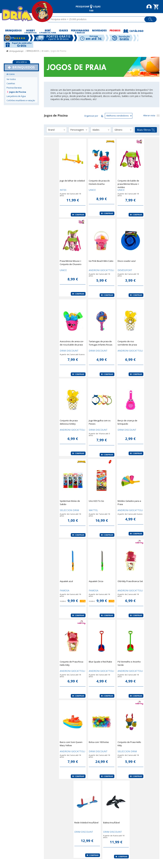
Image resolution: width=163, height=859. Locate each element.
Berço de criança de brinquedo (127, 422)
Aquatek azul (66, 581)
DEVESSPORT (125, 270)
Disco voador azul (126, 260)
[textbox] (97, 19)
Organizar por (91, 115)
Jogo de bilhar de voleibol (72, 180)
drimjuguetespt (16, 51)
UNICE (92, 189)
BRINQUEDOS (33, 51)
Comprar (78, 214)
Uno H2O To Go (96, 500)
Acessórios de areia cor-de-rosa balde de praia (72, 343)
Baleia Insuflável (111, 822)
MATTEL (93, 510)
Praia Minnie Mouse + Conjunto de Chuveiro (70, 262)
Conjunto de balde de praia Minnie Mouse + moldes (128, 184)
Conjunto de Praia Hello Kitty (129, 744)
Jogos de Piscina (58, 51)
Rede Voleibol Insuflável (86, 822)
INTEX (63, 189)
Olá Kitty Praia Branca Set (130, 581)
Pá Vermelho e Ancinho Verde (129, 663)
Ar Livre (45, 51)
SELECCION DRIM (69, 510)
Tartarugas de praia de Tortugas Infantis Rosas (100, 343)
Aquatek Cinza (96, 581)
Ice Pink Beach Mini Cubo (101, 260)
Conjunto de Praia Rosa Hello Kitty (71, 663)
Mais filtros (146, 130)
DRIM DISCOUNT (69, 350)
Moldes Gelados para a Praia (129, 502)
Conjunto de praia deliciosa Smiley (69, 422)
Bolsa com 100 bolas (99, 742)
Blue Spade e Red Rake (100, 661)
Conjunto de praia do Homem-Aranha (99, 182)
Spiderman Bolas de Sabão (70, 502)
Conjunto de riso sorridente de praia (127, 343)
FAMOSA (64, 590)
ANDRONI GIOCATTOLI (101, 270)
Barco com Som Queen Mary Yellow (71, 744)
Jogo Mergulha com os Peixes (100, 422)
